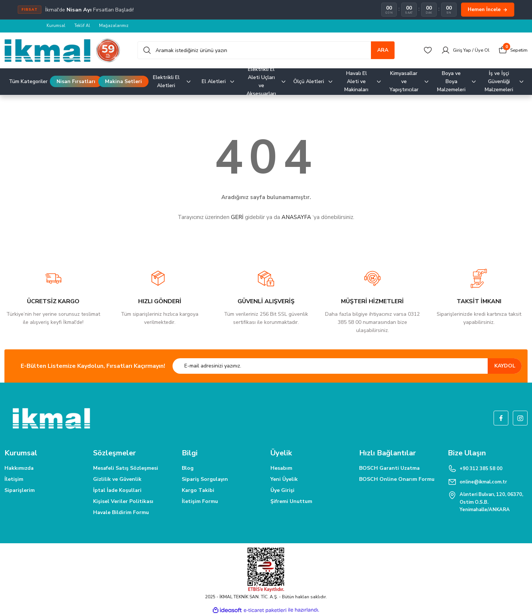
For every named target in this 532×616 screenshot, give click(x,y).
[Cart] (512, 50)
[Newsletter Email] (347, 366)
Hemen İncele (488, 9)
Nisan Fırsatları (76, 81)
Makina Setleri (123, 81)
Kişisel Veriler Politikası (123, 501)
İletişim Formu (200, 501)
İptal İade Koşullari (117, 490)
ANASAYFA (296, 217)
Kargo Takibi (198, 490)
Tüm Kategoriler (28, 81)
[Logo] (62, 51)
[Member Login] (461, 50)
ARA (382, 50)
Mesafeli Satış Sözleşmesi (125, 468)
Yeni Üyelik (284, 479)
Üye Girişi (282, 490)
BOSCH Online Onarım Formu (396, 479)
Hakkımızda (19, 468)
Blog (188, 468)
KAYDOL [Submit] (504, 366)
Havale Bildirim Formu (121, 512)
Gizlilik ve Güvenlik (117, 479)
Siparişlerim (19, 490)
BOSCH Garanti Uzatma (389, 468)
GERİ (237, 217)
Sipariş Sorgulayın (205, 479)
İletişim (13, 479)
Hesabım (281, 468)
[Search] (266, 50)
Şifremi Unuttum (291, 501)
